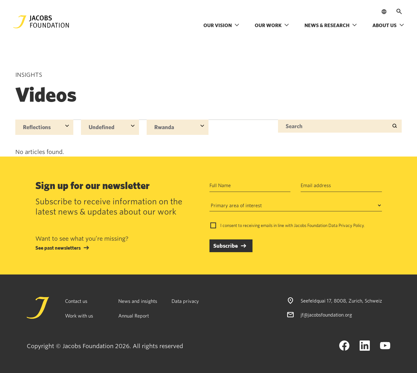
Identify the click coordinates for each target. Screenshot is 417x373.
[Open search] (399, 11)
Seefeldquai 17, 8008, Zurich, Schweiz (341, 301)
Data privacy (185, 301)
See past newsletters (58, 248)
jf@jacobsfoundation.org (326, 315)
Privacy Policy (351, 225)
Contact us (76, 301)
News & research (330, 25)
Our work (272, 25)
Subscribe (225, 245)
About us (388, 25)
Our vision (221, 25)
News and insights (137, 301)
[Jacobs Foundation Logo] (41, 22)
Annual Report (133, 315)
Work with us (79, 315)
